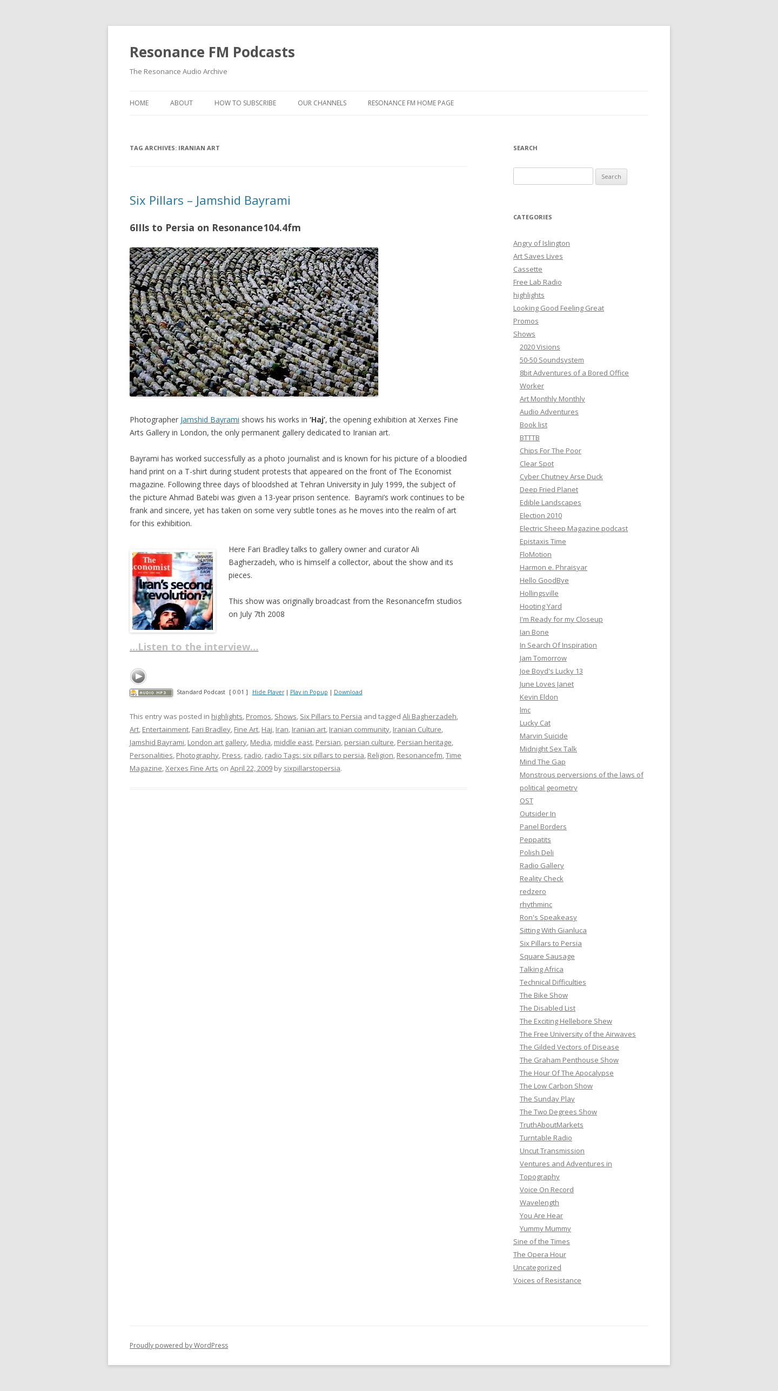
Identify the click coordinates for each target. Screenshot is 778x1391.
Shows (285, 716)
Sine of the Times (541, 1241)
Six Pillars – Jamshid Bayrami (210, 200)
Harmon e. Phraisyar (553, 567)
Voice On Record (547, 1189)
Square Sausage (547, 956)
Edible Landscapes (550, 502)
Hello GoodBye (544, 580)
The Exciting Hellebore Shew (566, 1021)
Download (348, 692)
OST (526, 800)
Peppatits (535, 839)
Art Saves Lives (538, 256)
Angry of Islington (541, 243)
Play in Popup (309, 692)
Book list (533, 424)
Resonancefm (419, 755)
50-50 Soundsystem (552, 360)
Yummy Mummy (545, 1228)
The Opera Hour (539, 1254)
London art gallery (217, 742)
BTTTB (530, 437)
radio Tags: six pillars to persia (314, 755)
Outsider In (538, 813)
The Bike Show (544, 995)
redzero (533, 891)
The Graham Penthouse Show (569, 1060)
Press (231, 755)
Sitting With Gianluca (553, 930)
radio (252, 755)
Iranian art (309, 729)
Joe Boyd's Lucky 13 (551, 671)
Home (139, 102)
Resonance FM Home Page (411, 102)
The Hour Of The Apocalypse (567, 1073)
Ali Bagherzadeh (430, 716)
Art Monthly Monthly (552, 399)
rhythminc (536, 904)
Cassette (527, 269)
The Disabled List (547, 1008)
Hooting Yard (541, 606)
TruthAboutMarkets (552, 1125)
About (181, 102)
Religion (380, 755)
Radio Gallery (542, 865)
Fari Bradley (211, 729)
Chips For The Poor (550, 450)
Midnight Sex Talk (548, 749)
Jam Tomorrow (543, 658)
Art (134, 729)
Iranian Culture (417, 729)
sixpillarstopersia (312, 768)
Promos (258, 716)
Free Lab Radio (537, 282)
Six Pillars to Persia (331, 716)
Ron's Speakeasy (548, 917)
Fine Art (246, 729)
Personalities (151, 755)
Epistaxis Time (543, 541)
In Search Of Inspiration (558, 645)
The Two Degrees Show (558, 1112)
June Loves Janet (547, 684)
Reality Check (542, 878)
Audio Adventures (549, 411)
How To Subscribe (245, 102)
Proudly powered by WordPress (179, 1345)
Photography (197, 755)
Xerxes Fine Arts (191, 768)
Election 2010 (541, 515)
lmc (525, 710)
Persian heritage (424, 742)
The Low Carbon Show (556, 1086)
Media (260, 742)
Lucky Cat (535, 723)
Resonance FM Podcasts (212, 52)
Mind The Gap (543, 762)
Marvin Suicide (544, 736)
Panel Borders (543, 826)
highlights (227, 716)
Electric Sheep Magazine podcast (574, 528)
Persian (328, 742)
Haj (266, 729)
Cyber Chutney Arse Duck (561, 476)
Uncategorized (537, 1267)
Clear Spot (537, 463)
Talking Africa (542, 969)
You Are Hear (541, 1215)
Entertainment (165, 729)
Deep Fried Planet (549, 489)
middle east (293, 742)
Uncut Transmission (552, 1150)
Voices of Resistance (547, 1280)
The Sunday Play (547, 1099)
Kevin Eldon (539, 697)
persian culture (369, 742)
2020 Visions (540, 347)
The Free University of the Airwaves (578, 1034)
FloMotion (536, 554)
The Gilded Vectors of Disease (569, 1047)
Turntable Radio (546, 1138)
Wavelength (539, 1202)
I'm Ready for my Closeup (561, 619)
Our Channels (322, 102)
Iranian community (359, 729)
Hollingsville (539, 593)
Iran (282, 729)
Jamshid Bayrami (209, 419)
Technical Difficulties (553, 982)
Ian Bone (534, 632)
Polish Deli (537, 852)
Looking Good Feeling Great (558, 308)
